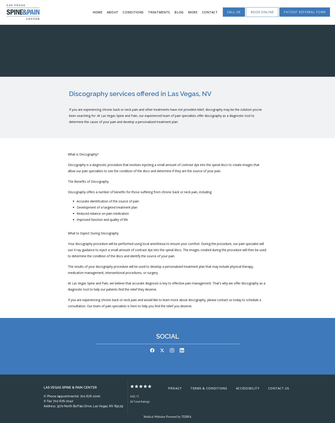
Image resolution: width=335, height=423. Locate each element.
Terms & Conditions (208, 388)
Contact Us (278, 388)
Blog (179, 12)
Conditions (133, 12)
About (113, 12)
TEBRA (186, 416)
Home (98, 12)
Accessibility (247, 388)
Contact (210, 12)
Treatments (159, 12)
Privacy (175, 388)
